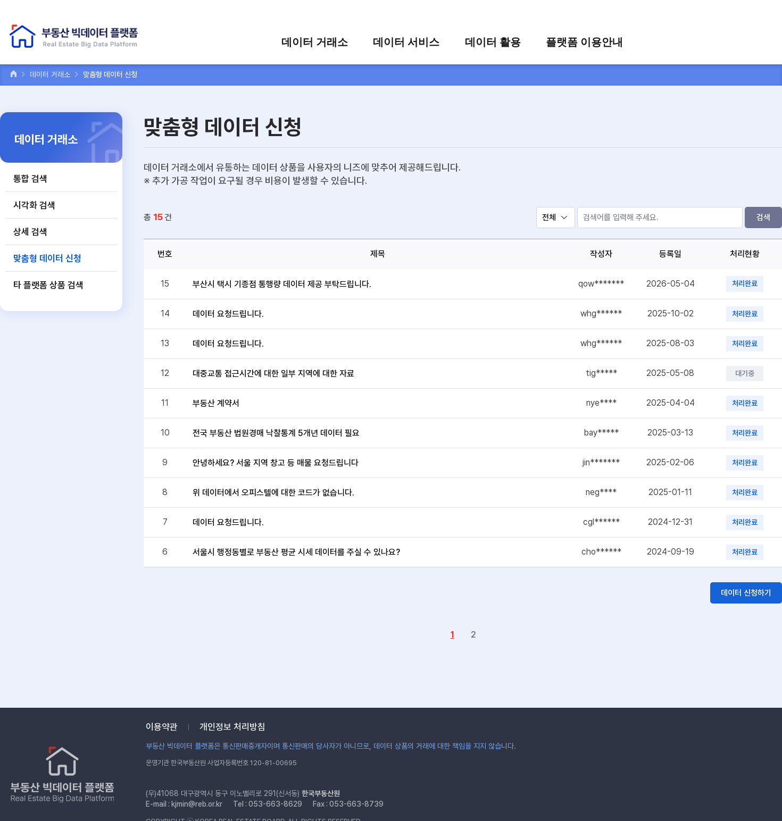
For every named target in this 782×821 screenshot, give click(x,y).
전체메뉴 (762, 41)
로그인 (596, 15)
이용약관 (162, 727)
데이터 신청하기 (746, 593)
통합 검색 (30, 178)
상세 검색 (30, 232)
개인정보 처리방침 (232, 727)
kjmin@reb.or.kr (196, 804)
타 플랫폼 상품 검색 (48, 285)
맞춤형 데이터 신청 (47, 258)
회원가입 (633, 15)
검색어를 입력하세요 (735, 15)
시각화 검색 (34, 205)
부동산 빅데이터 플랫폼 (76, 36)
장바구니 (674, 15)
